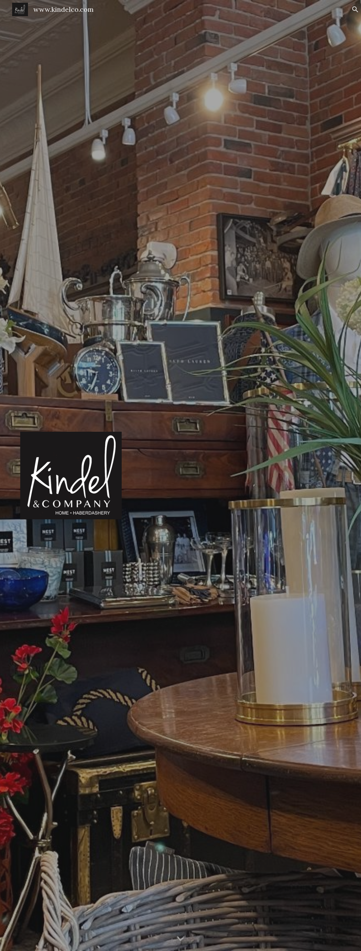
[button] (353, 9)
